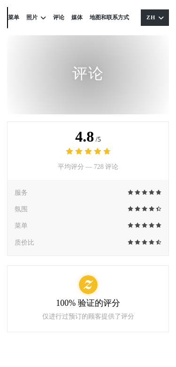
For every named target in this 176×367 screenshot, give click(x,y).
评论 (58, 17)
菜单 (13, 17)
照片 (36, 17)
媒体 (77, 17)
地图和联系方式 (109, 17)
